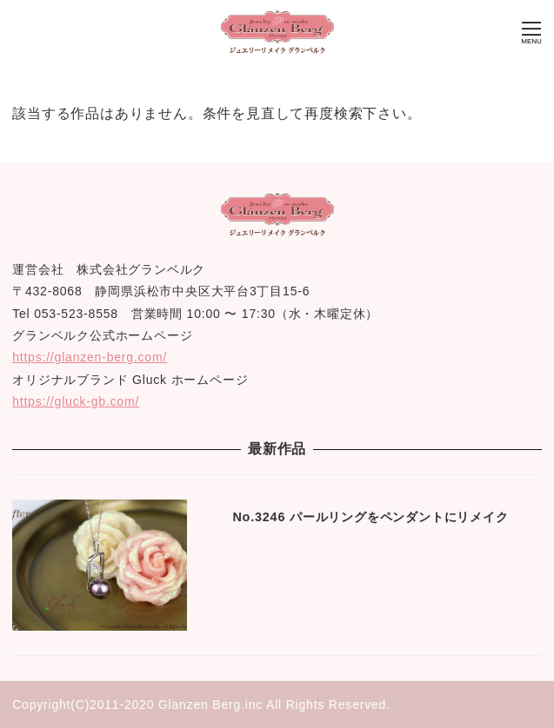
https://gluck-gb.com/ (75, 401)
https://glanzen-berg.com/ (89, 357)
